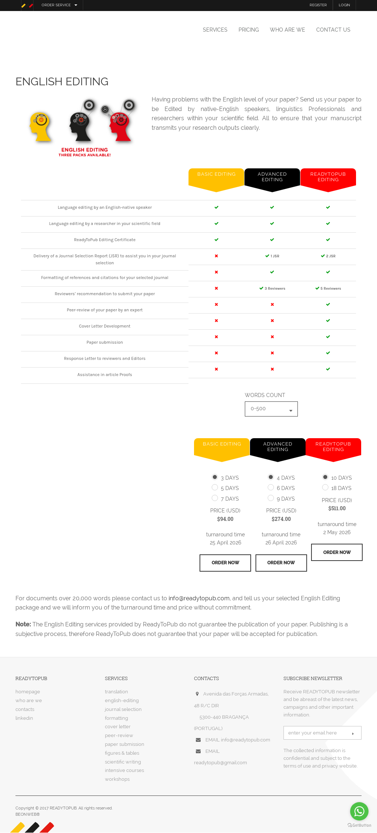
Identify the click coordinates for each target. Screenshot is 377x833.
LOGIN (344, 5)
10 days (341, 478)
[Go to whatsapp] (359, 811)
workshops (117, 779)
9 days (286, 499)
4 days (286, 478)
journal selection (123, 709)
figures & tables (122, 753)
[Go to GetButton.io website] (359, 825)
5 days (230, 488)
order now (225, 563)
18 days (341, 488)
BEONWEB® (27, 815)
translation (116, 692)
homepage (27, 692)
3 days (230, 478)
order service (59, 5)
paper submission (124, 744)
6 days (286, 488)
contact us (333, 30)
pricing (249, 30)
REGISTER (318, 5)
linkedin (24, 718)
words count (265, 395)
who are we (287, 30)
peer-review (119, 736)
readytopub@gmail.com (220, 763)
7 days (230, 499)
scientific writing (123, 762)
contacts (24, 709)
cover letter (118, 727)
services (215, 30)
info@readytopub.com (199, 598)
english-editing (122, 701)
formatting (116, 718)
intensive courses (124, 771)
